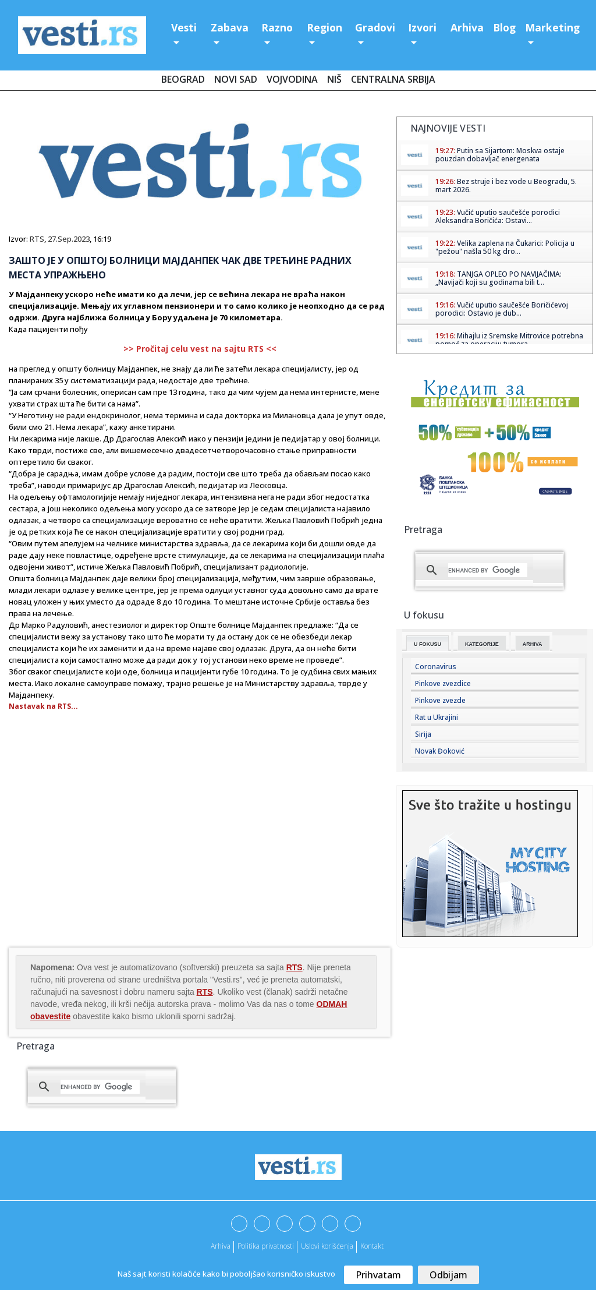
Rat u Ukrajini (436, 717)
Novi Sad (235, 79)
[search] (100, 1087)
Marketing (552, 27)
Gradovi (375, 27)
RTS (37, 239)
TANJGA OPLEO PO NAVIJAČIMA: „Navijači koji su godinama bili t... (498, 278)
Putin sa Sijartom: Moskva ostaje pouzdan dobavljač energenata (500, 155)
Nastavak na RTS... (43, 706)
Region (324, 27)
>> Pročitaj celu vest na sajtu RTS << (199, 348)
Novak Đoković (439, 751)
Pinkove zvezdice (443, 683)
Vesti (184, 27)
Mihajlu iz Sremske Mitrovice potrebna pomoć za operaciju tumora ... (509, 340)
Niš (334, 79)
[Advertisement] (106, 852)
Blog (504, 27)
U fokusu (427, 644)
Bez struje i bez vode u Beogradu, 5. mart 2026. (506, 185)
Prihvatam (378, 1274)
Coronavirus (435, 666)
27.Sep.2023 (69, 239)
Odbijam (448, 1274)
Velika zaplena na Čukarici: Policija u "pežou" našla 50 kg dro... (504, 247)
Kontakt (372, 1246)
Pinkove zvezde (440, 700)
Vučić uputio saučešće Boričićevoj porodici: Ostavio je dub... (501, 309)
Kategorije (482, 644)
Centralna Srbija (393, 79)
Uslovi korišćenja (327, 1246)
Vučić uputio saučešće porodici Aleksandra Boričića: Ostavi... (497, 216)
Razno (277, 27)
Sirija (423, 734)
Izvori (422, 27)
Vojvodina (292, 79)
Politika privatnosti (265, 1246)
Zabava (230, 27)
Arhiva (467, 27)
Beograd (183, 79)
